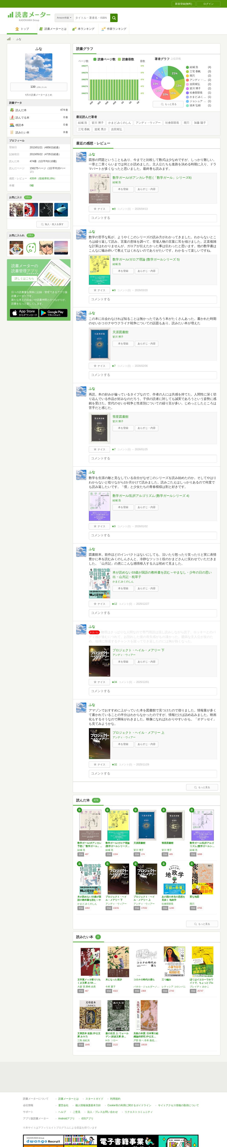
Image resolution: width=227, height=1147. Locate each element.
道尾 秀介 (100, 129)
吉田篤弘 (116, 129)
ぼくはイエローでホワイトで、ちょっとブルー (201, 982)
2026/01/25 (141, 449)
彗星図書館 (120, 416)
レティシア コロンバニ (174, 986)
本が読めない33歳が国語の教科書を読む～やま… (89, 899)
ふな (92, 154)
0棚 (32, 185)
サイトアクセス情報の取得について (178, 1105)
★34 (114, 682)
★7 (114, 365)
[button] (114, 18)
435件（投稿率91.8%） (43, 178)
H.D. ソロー (112, 1040)
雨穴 (186, 122)
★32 (114, 764)
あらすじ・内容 (147, 189)
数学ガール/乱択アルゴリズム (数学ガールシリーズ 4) (151, 495)
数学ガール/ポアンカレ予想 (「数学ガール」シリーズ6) (152, 177)
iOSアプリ (87, 1118)
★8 (114, 208)
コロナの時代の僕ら (144, 979)
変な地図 (194, 896)
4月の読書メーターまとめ (38, 94)
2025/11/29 (142, 764)
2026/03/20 (141, 290)
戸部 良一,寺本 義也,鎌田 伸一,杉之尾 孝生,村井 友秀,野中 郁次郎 (147, 1040)
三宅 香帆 (84, 129)
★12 (114, 603)
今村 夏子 (111, 986)
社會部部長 (172, 122)
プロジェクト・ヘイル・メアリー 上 (138, 732)
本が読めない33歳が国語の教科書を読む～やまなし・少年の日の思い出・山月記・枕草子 (162, 575)
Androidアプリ (66, 1118)
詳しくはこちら (24, 278)
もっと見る (169, 104)
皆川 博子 (98, 122)
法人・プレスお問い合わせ (102, 1112)
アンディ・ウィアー (148, 122)
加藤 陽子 (200, 122)
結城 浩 (82, 122)
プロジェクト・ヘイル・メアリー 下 (138, 650)
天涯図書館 (120, 332)
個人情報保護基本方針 (88, 1105)
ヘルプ (62, 1112)
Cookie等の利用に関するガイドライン (129, 1105)
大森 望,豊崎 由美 (86, 986)
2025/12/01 (142, 682)
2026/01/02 (141, 526)
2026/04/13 (141, 209)
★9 (114, 290)
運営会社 (63, 1105)
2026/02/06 (141, 366)
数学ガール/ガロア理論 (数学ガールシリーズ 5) (146, 259)
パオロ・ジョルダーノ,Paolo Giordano (147, 986)
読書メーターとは (68, 1098)
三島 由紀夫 (83, 1040)
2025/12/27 (142, 604)
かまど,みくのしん (119, 122)
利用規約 (115, 1098)
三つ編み (166, 979)
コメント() (124, 209)
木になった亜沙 (114, 979)
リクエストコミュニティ (139, 1112)
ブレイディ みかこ (199, 986)
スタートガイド (94, 1098)
